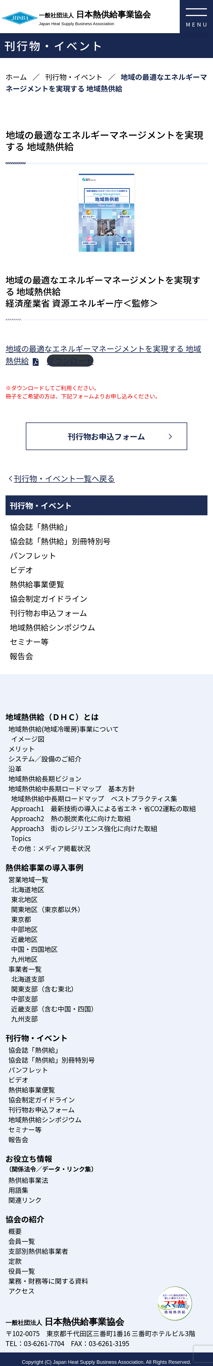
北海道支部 (27, 979)
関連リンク (25, 1200)
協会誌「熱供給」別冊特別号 (60, 541)
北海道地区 (27, 889)
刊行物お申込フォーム (106, 436)
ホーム (16, 77)
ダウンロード (70, 360)
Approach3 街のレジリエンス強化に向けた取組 (84, 828)
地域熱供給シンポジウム (52, 627)
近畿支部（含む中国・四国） (54, 1008)
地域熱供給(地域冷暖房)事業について (63, 729)
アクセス (21, 1291)
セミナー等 (29, 641)
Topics (21, 838)
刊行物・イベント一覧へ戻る (64, 478)
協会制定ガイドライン (48, 598)
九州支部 (24, 1018)
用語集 (18, 1190)
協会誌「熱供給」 (41, 526)
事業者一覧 (25, 969)
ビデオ (21, 569)
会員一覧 (21, 1241)
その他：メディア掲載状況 (50, 848)
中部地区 (24, 929)
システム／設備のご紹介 (44, 758)
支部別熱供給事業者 (38, 1251)
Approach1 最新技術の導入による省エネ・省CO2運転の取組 (103, 808)
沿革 (15, 768)
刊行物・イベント (74, 77)
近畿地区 (24, 939)
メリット (21, 748)
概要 (15, 1231)
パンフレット (33, 555)
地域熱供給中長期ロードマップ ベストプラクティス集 (94, 798)
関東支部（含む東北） (44, 989)
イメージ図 (27, 739)
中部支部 (24, 999)
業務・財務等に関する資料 (48, 1281)
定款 (15, 1261)
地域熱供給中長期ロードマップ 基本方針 (71, 788)
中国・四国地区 (34, 949)
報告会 (21, 655)
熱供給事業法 (28, 1180)
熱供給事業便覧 (37, 584)
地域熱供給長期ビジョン (45, 778)
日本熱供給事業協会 (126, 18)
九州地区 (24, 959)
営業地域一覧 (28, 879)
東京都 (21, 919)
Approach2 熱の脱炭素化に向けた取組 (71, 818)
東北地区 (24, 899)
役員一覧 (21, 1271)
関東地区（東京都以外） (47, 909)
